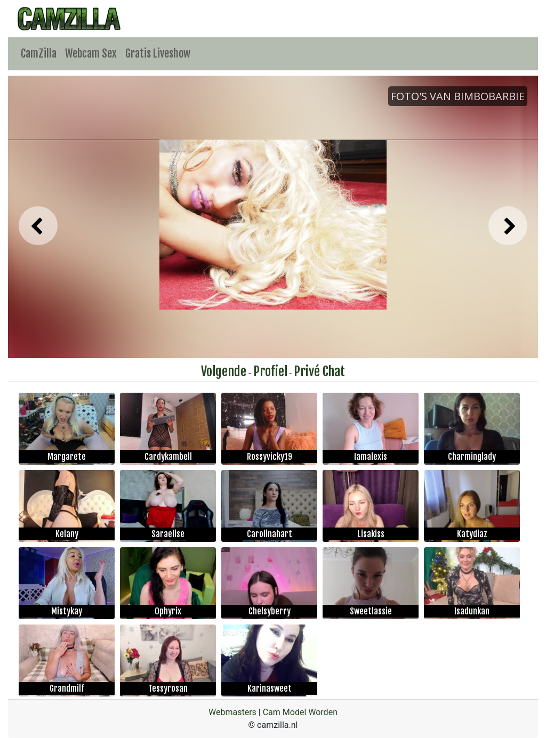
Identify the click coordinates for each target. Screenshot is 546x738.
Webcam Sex (91, 53)
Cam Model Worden (300, 712)
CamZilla (39, 53)
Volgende (223, 371)
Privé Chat (319, 371)
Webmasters (232, 712)
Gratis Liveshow (157, 53)
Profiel (270, 371)
